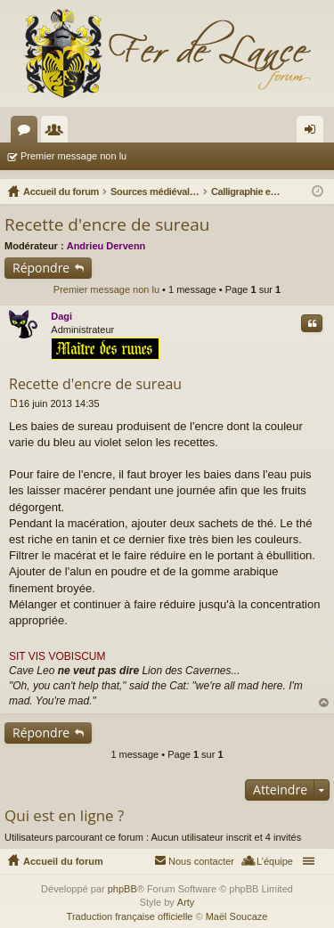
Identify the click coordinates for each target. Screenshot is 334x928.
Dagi (61, 316)
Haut (324, 703)
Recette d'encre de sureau (106, 224)
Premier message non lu (73, 156)
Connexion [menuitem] (314, 132)
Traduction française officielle (130, 916)
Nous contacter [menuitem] (201, 861)
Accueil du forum (63, 861)
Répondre (40, 267)
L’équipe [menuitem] (275, 861)
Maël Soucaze (237, 916)
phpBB (122, 888)
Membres (58, 132)
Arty (186, 902)
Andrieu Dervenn (106, 245)
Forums (27, 132)
